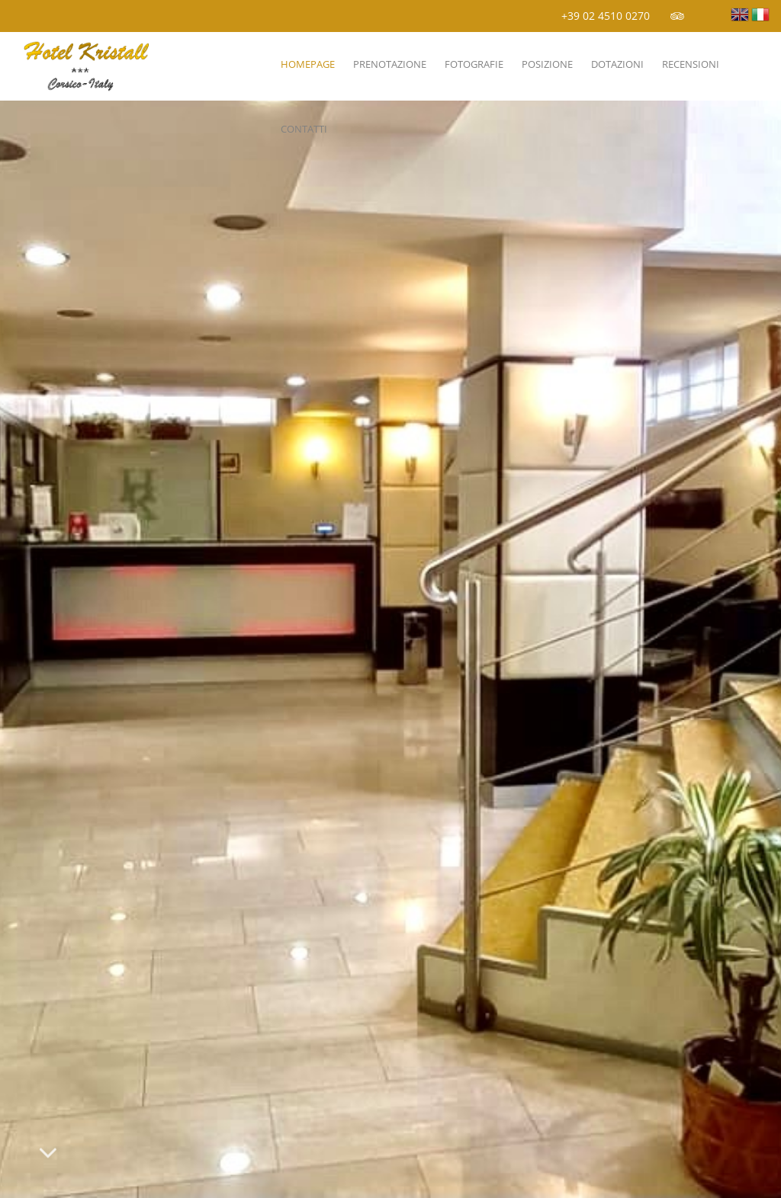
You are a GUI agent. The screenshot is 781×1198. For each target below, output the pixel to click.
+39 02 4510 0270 (605, 15)
